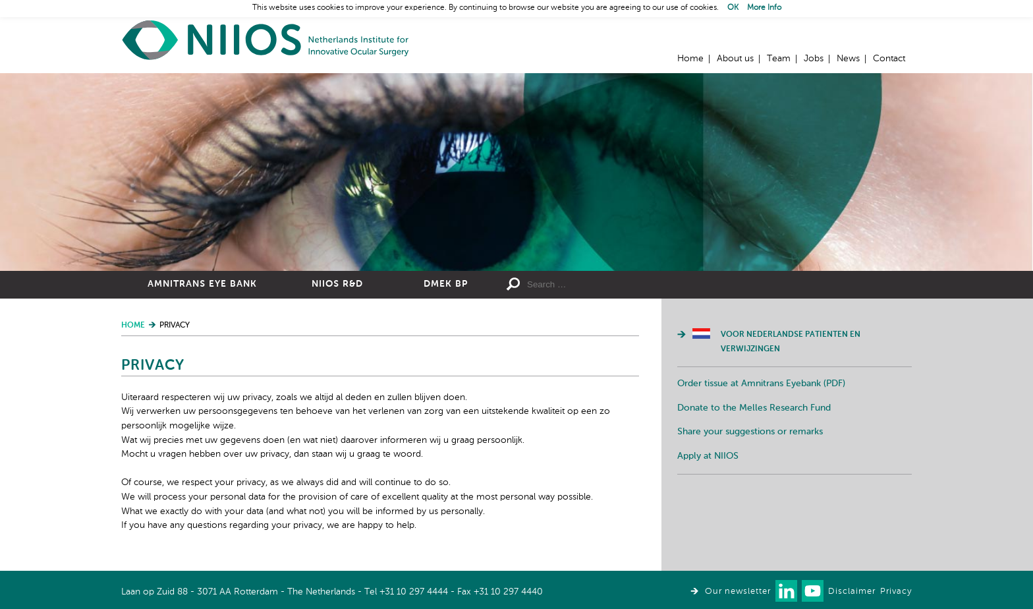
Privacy (896, 591)
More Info (764, 8)
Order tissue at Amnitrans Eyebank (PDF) (761, 383)
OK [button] (733, 8)
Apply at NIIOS (708, 456)
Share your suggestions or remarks (750, 431)
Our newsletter (738, 591)
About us (735, 58)
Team (779, 58)
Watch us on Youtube (813, 591)
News (848, 58)
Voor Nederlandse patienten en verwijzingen (790, 342)
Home (266, 40)
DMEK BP (446, 284)
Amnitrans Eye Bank (202, 284)
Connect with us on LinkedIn (786, 591)
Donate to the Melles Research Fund (754, 408)
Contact (889, 58)
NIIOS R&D (337, 284)
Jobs (814, 58)
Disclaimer (852, 591)
